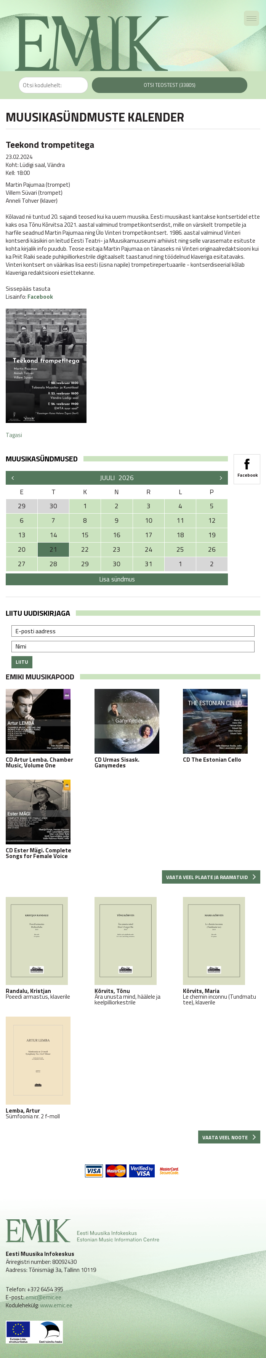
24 (148, 549)
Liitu (22, 662)
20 (22, 549)
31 (148, 564)
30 (116, 564)
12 (212, 520)
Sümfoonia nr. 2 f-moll (44, 1068)
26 (212, 549)
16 (116, 535)
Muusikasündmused (42, 458)
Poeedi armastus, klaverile (44, 948)
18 (180, 535)
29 (85, 564)
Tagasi (14, 435)
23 (116, 549)
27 (22, 564)
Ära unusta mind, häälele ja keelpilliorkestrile (133, 951)
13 (22, 535)
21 (53, 549)
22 (85, 549)
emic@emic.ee (43, 1297)
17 (148, 535)
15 (85, 535)
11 (180, 520)
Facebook (40, 296)
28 (53, 564)
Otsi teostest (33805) (169, 85)
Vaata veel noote (229, 1137)
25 (180, 549)
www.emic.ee (56, 1305)
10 (148, 520)
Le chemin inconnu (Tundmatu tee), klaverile (221, 951)
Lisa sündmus (117, 579)
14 (53, 535)
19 (212, 535)
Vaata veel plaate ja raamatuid (211, 877)
